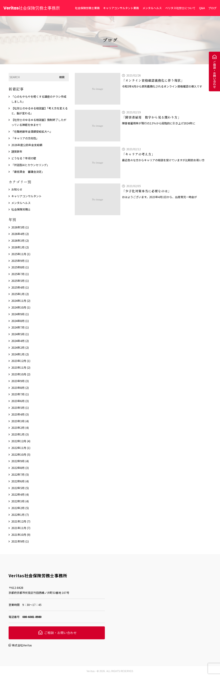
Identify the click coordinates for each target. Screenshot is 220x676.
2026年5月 (20, 227)
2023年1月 (20, 434)
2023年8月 (20, 388)
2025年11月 (20, 254)
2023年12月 (20, 361)
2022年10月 (20, 454)
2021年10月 (20, 534)
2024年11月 (20, 301)
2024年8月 (20, 321)
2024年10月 (20, 307)
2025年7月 (20, 274)
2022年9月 (20, 461)
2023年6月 (20, 401)
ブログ (212, 8)
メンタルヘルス (152, 8)
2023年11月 (20, 367)
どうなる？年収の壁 (23, 158)
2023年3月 (20, 421)
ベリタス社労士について (180, 8)
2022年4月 (20, 494)
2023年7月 (20, 394)
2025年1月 (20, 294)
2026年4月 (20, 234)
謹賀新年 (16, 151)
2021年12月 (20, 521)
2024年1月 (20, 354)
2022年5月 (20, 488)
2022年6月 (20, 481)
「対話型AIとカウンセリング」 (30, 165)
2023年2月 (20, 428)
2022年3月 (20, 501)
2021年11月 (20, 528)
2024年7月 (20, 327)
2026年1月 (20, 247)
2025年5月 (20, 281)
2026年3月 (20, 240)
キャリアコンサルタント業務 (121, 8)
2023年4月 (20, 414)
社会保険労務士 (21, 209)
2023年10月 (20, 374)
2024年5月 (20, 334)
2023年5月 (20, 408)
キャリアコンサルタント (26, 196)
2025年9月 (20, 261)
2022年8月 (20, 468)
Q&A (202, 8)
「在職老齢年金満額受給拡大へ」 (32, 131)
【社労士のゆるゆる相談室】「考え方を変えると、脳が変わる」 (39, 110)
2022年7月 (20, 474)
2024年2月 (20, 347)
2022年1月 (20, 515)
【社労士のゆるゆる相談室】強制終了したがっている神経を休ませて (38, 122)
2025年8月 (20, 267)
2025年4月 (20, 287)
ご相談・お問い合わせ (214, 74)
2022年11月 (20, 448)
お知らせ (16, 189)
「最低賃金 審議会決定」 (27, 172)
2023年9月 (20, 381)
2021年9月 (20, 541)
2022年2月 (20, 508)
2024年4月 (20, 341)
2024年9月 (20, 314)
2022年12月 (20, 441)
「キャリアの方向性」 (25, 138)
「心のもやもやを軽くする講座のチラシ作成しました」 (38, 99)
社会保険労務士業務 (87, 8)
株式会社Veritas (22, 645)
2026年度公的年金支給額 (26, 145)
